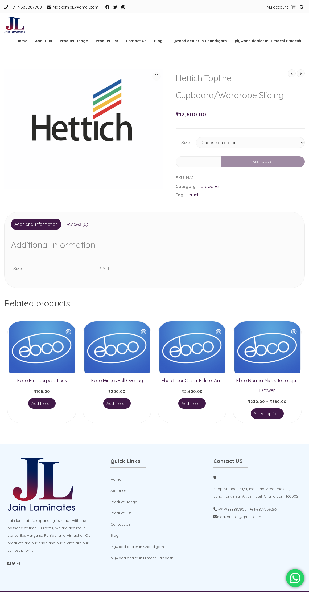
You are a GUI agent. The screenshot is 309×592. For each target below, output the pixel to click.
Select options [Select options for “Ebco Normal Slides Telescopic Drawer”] (267, 413)
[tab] (36, 224)
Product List (107, 40)
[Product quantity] (198, 161)
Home (21, 40)
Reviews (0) (76, 224)
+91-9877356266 (263, 509)
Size (185, 142)
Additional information (36, 224)
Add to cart (263, 162)
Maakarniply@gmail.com (75, 7)
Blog (158, 40)
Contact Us (136, 40)
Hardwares (209, 186)
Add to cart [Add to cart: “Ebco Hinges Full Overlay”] (116, 403)
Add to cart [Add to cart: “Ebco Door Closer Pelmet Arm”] (192, 403)
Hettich (193, 195)
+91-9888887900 (26, 7)
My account (277, 7)
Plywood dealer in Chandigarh (198, 40)
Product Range (74, 40)
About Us (43, 40)
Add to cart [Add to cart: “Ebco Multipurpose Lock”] (41, 403)
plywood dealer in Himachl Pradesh (268, 40)
